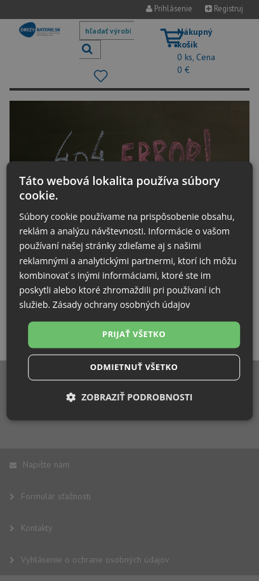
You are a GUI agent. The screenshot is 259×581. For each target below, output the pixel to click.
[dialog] (129, 290)
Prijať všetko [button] (134, 334)
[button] (130, 397)
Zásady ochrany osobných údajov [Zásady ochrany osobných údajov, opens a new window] (121, 304)
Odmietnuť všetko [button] (134, 367)
